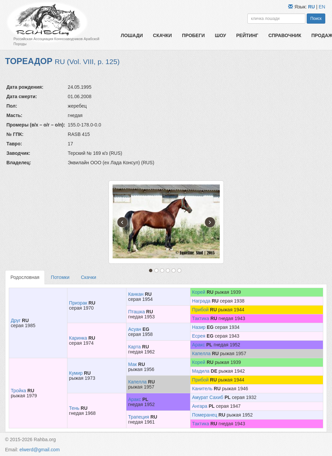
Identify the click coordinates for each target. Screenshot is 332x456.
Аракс (198, 344)
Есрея (198, 336)
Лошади (132, 35)
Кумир (76, 373)
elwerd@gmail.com (40, 449)
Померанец (204, 415)
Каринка (78, 338)
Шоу (220, 35)
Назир (199, 327)
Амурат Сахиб (207, 397)
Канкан (136, 294)
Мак (132, 364)
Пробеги (193, 35)
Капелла (201, 353)
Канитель (202, 388)
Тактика (200, 318)
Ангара (199, 406)
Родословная (24, 277)
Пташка (136, 311)
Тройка (18, 390)
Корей (198, 292)
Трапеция (138, 417)
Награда (201, 301)
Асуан (134, 329)
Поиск (316, 18)
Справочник (284, 35)
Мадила (201, 371)
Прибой (200, 309)
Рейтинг (247, 35)
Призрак (78, 303)
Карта (134, 346)
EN (322, 6)
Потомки (60, 277)
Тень (74, 408)
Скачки (162, 35)
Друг (16, 320)
